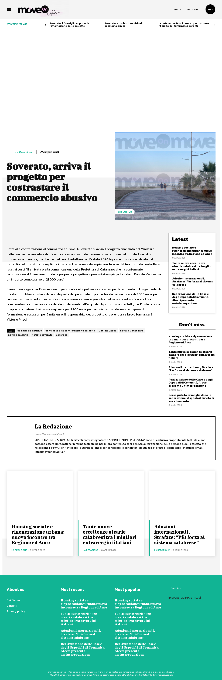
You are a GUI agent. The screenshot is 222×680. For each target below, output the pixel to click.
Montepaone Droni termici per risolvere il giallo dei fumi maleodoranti (184, 24)
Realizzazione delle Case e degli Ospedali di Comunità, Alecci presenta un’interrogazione (190, 298)
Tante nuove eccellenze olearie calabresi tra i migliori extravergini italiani (192, 266)
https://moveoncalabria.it (49, 434)
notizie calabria (18, 335)
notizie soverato (42, 335)
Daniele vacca (108, 331)
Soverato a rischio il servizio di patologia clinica (123, 24)
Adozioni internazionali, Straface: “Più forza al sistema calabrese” (192, 281)
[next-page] (214, 25)
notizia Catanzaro (132, 331)
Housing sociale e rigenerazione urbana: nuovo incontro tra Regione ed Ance (192, 250)
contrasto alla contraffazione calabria (70, 331)
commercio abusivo (29, 331)
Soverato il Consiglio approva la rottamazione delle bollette (69, 24)
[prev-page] (45, 25)
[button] (177, 9)
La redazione (23, 152)
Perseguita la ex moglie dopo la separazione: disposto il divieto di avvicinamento (191, 398)
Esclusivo (125, 211)
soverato (61, 335)
